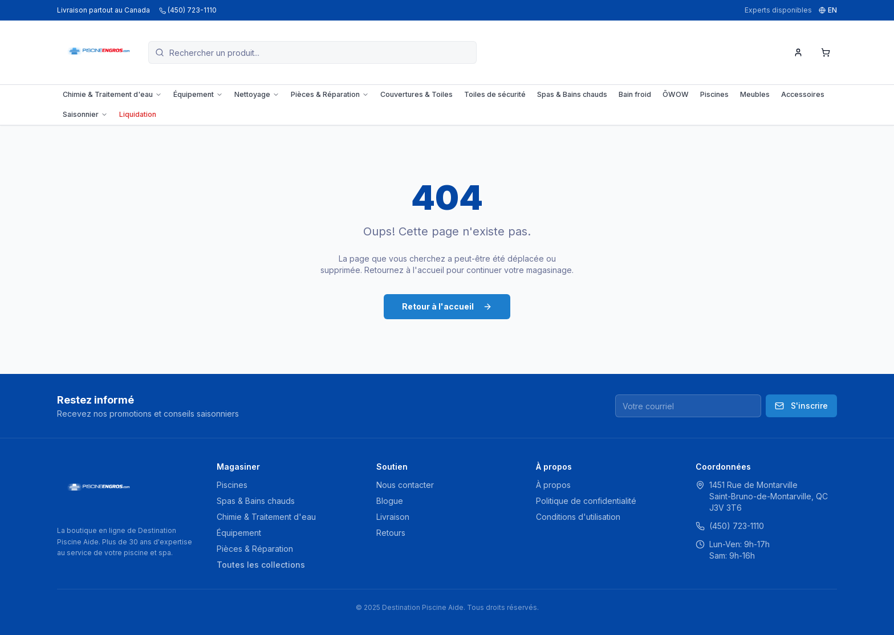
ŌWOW (676, 94)
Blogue (389, 501)
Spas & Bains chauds (572, 94)
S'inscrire (801, 405)
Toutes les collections (261, 564)
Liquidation (137, 114)
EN (828, 10)
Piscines (714, 94)
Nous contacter (405, 485)
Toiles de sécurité (495, 94)
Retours (390, 533)
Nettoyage (256, 94)
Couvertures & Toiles (416, 94)
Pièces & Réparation (330, 94)
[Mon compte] (798, 52)
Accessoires (802, 94)
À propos (553, 485)
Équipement (198, 94)
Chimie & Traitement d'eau (112, 94)
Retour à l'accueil (447, 306)
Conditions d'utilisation (578, 517)
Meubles (755, 94)
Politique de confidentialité (586, 501)
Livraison (392, 517)
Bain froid (635, 94)
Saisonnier (85, 114)
